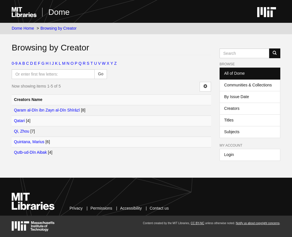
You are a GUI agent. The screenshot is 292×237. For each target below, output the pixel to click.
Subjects (232, 131)
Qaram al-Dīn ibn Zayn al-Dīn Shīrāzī (47, 110)
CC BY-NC (197, 223)
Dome (59, 12)
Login (229, 154)
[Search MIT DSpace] (244, 53)
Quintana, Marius (29, 141)
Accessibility (131, 208)
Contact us (159, 208)
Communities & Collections (248, 85)
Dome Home (23, 28)
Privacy (76, 208)
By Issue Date (236, 96)
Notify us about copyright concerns (257, 223)
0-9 (14, 63)
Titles (229, 120)
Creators (232, 108)
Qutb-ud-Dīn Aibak (30, 152)
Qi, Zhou (21, 131)
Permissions (101, 208)
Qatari (19, 120)
